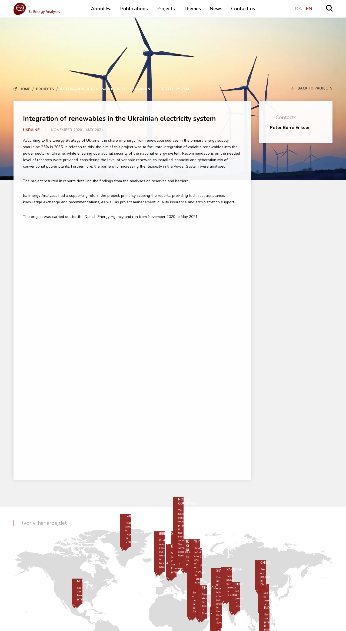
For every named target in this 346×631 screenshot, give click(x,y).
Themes (192, 8)
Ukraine (31, 129)
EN (309, 8)
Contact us (243, 8)
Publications (134, 8)
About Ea (101, 8)
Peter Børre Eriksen (290, 128)
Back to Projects (311, 88)
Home (24, 89)
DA (298, 8)
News (216, 8)
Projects (166, 8)
